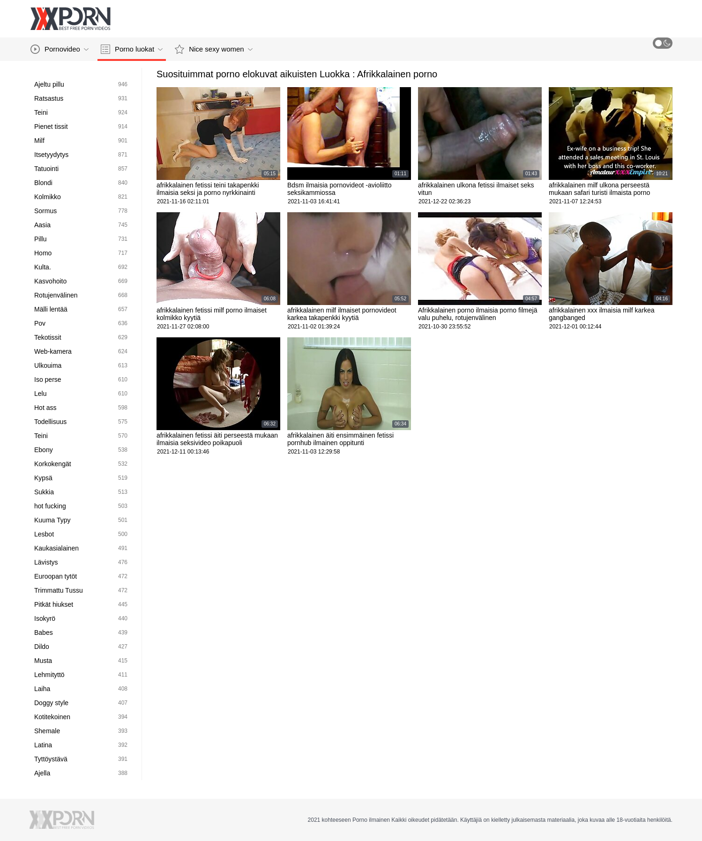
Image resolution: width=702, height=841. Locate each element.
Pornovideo (59, 49)
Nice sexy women (214, 49)
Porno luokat (132, 49)
